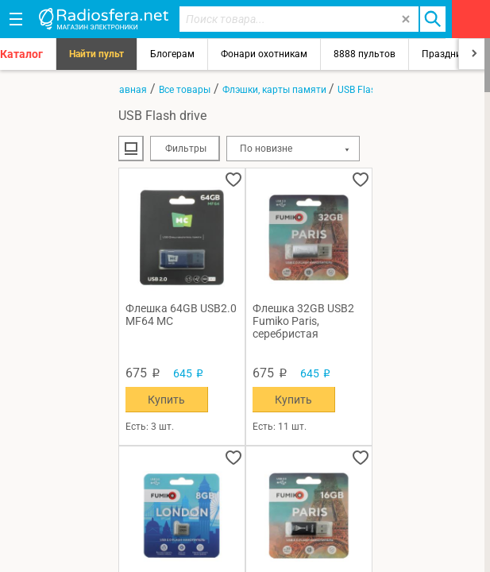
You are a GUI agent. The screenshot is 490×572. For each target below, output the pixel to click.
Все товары (184, 89)
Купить (166, 399)
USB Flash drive (371, 89)
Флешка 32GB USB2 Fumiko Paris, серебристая (303, 321)
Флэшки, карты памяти (275, 89)
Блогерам (172, 54)
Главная (128, 89)
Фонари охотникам (264, 54)
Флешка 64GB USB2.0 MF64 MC (181, 314)
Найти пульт (96, 54)
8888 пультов (364, 54)
